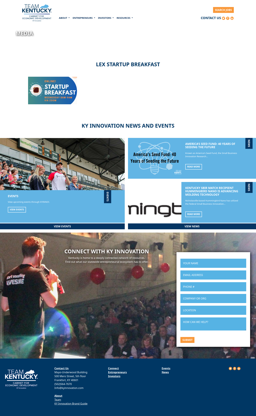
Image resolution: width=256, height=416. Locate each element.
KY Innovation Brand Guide (71, 403)
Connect (113, 368)
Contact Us (211, 18)
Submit (187, 340)
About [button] (63, 17)
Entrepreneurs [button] (83, 17)
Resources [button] (124, 17)
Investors (114, 376)
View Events (17, 209)
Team (57, 399)
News (165, 372)
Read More (193, 166)
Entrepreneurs (117, 372)
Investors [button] (105, 17)
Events (166, 368)
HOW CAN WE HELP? (213, 323)
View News (191, 226)
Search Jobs (223, 10)
